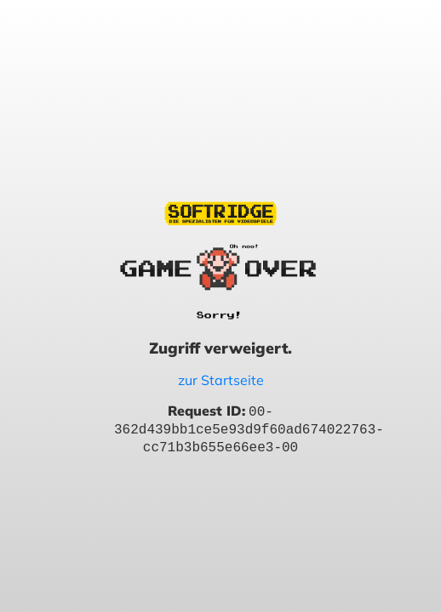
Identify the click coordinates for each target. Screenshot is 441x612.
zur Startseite (221, 379)
